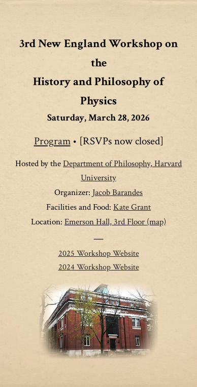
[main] (98, 154)
